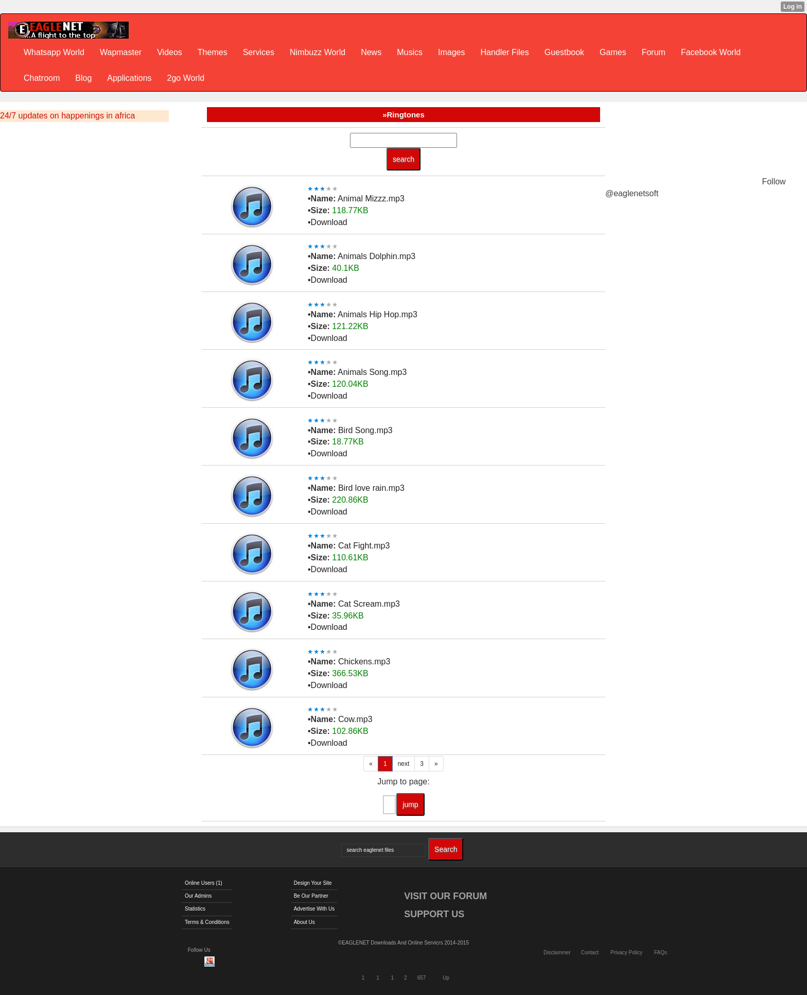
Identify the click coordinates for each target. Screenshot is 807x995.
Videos (169, 52)
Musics (410, 52)
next (404, 763)
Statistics (195, 909)
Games (613, 52)
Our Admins (198, 896)
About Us (304, 922)
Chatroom (42, 78)
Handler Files (504, 52)
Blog (83, 78)
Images (451, 52)
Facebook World (711, 52)
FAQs (660, 952)
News (371, 52)
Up (446, 978)
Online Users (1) (203, 883)
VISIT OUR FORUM (445, 896)
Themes (212, 52)
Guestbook (564, 52)
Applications (129, 78)
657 (421, 978)
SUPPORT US (434, 914)
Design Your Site (313, 883)
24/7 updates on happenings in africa (67, 115)
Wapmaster (121, 52)
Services (258, 52)
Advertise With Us (314, 909)
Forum (653, 52)
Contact (590, 952)
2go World (186, 78)
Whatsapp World (54, 52)
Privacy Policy (626, 952)
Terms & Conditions (207, 922)
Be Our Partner (311, 896)
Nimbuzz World (317, 52)
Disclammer (557, 952)
